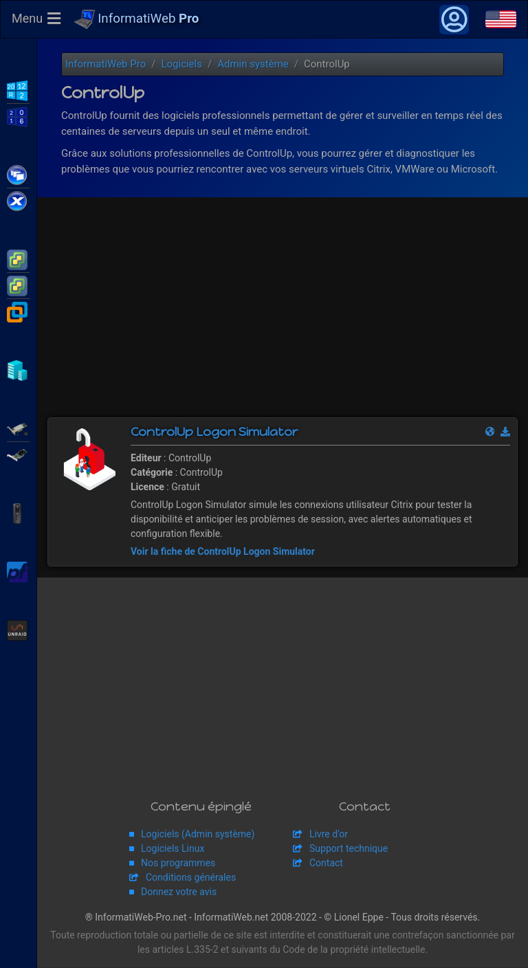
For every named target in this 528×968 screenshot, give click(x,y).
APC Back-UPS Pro (18, 512)
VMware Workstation (18, 311)
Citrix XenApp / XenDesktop (18, 174)
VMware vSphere (18, 285)
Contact (326, 863)
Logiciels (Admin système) (197, 834)
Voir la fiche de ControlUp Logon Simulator (223, 552)
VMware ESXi (18, 259)
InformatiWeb (136, 20)
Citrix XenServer (18, 200)
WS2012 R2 (18, 89)
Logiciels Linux (172, 849)
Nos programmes (178, 863)
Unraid (18, 629)
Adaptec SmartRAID (18, 428)
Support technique (348, 849)
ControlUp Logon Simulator (214, 432)
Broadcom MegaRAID (18, 454)
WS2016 (18, 115)
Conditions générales (191, 877)
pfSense (18, 571)
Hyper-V (18, 369)
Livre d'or (328, 834)
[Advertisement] (282, 315)
